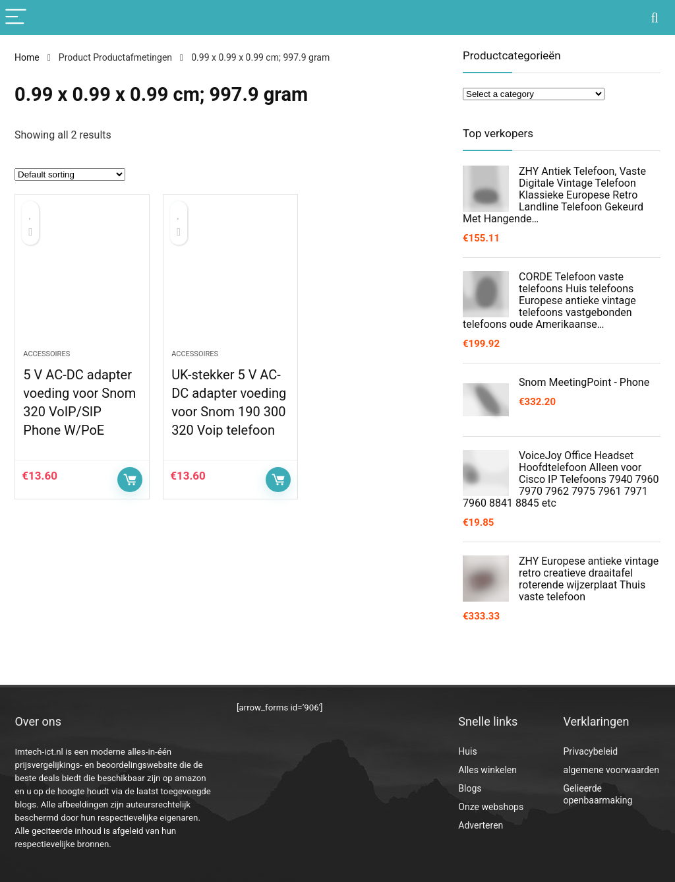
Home (27, 57)
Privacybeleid (590, 751)
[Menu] (16, 17)
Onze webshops (490, 807)
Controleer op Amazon (130, 480)
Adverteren (480, 825)
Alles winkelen (487, 770)
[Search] (654, 17)
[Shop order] (70, 174)
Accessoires (46, 354)
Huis (467, 751)
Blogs (469, 788)
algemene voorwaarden (611, 770)
